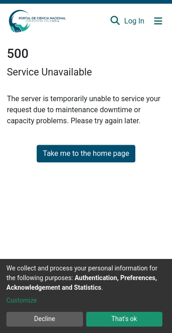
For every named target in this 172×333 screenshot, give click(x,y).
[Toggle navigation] (158, 21)
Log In (134, 21)
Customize (21, 300)
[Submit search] (115, 21)
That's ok (124, 318)
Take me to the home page (86, 153)
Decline (44, 318)
